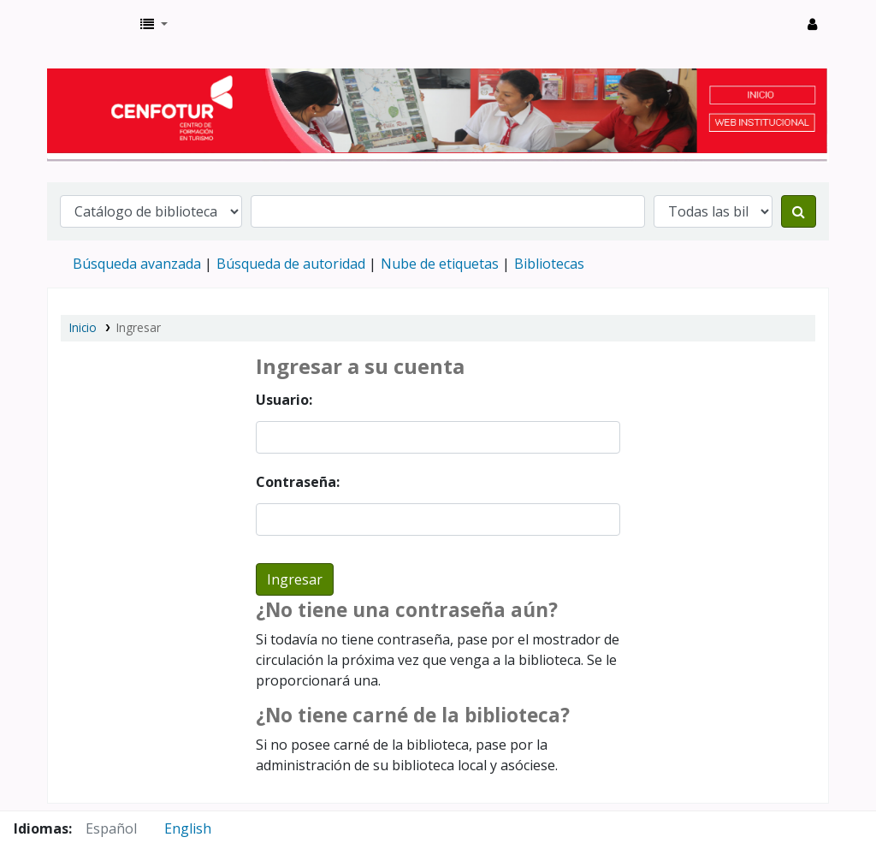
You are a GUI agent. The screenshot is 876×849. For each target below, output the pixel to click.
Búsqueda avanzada (137, 263)
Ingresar (138, 327)
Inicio (83, 327)
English (187, 828)
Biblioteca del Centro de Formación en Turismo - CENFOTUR (90, 24)
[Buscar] (798, 211)
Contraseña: (298, 481)
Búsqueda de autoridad (290, 263)
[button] (154, 24)
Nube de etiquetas (440, 263)
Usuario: (284, 399)
